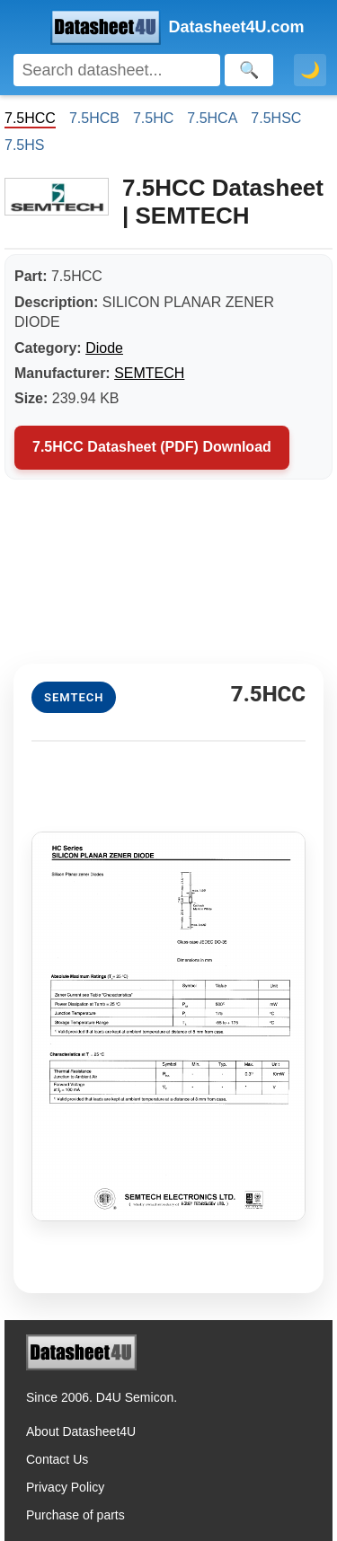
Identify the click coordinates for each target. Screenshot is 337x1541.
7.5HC (153, 118)
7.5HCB (94, 118)
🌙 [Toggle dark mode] (310, 70)
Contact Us (57, 1459)
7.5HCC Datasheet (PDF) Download (151, 446)
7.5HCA (212, 118)
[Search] (116, 70)
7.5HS (24, 145)
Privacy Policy (65, 1487)
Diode (104, 348)
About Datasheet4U (81, 1431)
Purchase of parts (75, 1515)
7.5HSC (276, 118)
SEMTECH (149, 373)
